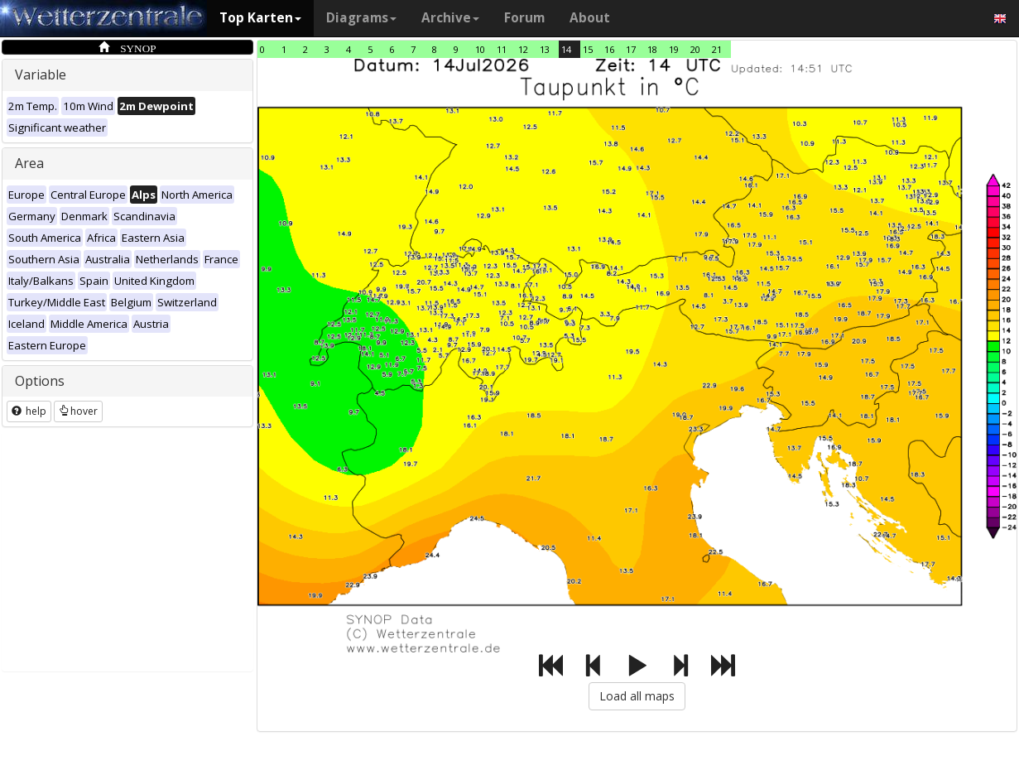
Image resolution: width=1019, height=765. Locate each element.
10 (480, 49)
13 (545, 49)
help (29, 411)
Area (29, 163)
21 (717, 49)
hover (78, 411)
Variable (40, 74)
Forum (524, 17)
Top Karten (260, 17)
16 (609, 49)
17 (631, 49)
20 (695, 49)
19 (674, 49)
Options (40, 381)
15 (588, 49)
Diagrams (361, 17)
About (590, 17)
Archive (450, 17)
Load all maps (637, 696)
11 (502, 49)
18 (652, 49)
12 (523, 49)
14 (566, 49)
